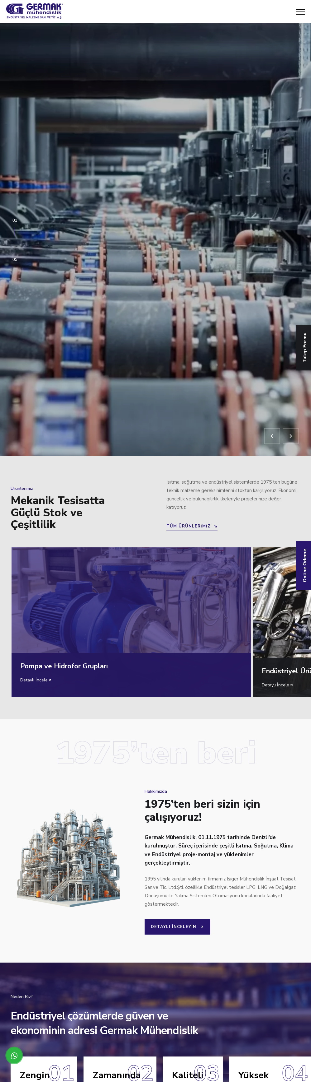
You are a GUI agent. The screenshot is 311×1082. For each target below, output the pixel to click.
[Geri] (272, 436)
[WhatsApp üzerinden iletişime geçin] (14, 1055)
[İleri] (291, 436)
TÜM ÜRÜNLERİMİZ (192, 526)
